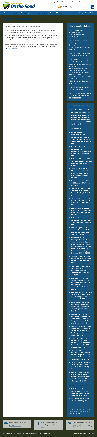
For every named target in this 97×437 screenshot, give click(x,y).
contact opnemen (74, 413)
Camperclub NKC (85, 13)
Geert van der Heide (88, 433)
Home (6, 13)
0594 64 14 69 (59, 2)
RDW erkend (62, 7)
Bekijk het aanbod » (15, 426)
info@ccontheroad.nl (72, 2)
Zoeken (92, 7)
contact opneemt (12, 48)
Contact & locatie (56, 13)
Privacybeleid (46, 433)
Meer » (43, 428)
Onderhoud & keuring (39, 13)
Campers (15, 13)
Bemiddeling (25, 13)
